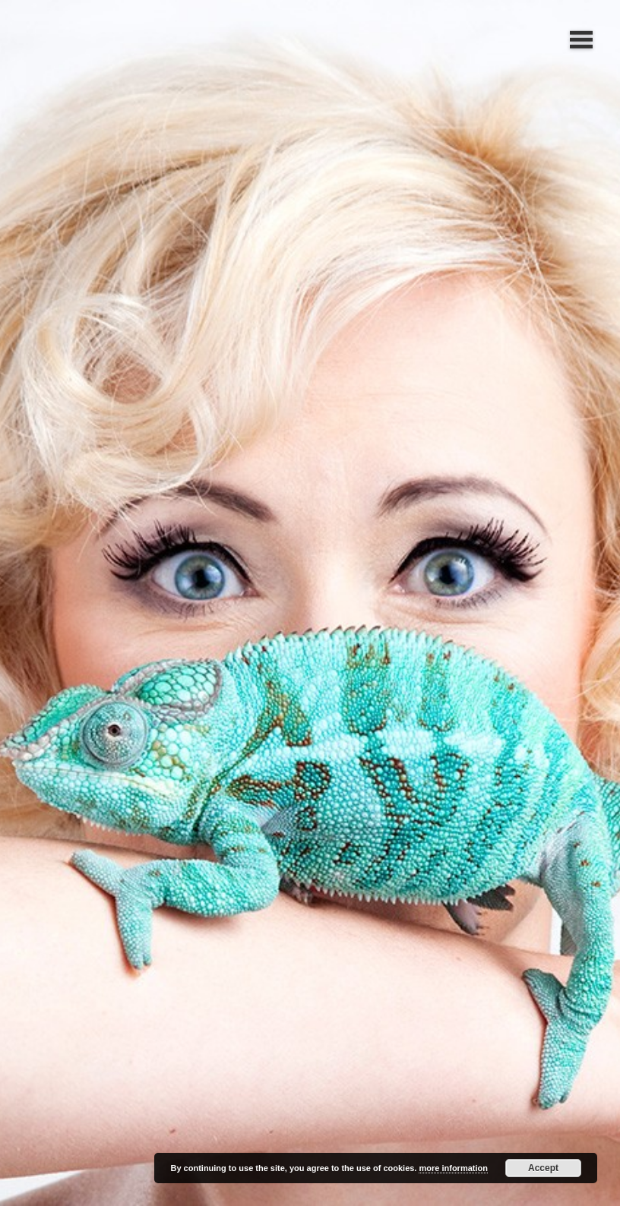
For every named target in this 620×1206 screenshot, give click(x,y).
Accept (543, 1168)
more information (453, 1168)
